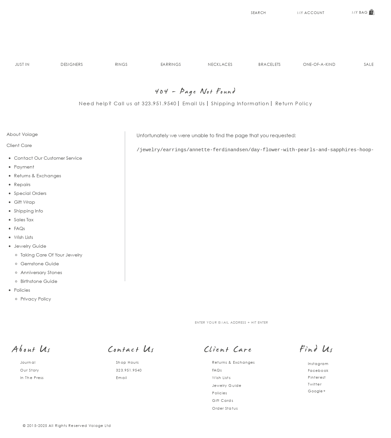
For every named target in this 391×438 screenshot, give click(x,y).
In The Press (32, 377)
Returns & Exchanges (37, 175)
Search (258, 12)
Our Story (29, 370)
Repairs (22, 184)
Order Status (225, 408)
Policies (22, 290)
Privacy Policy (36, 298)
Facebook (318, 370)
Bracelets (269, 64)
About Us (31, 350)
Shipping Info (28, 210)
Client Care (228, 350)
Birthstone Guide (39, 281)
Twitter (315, 384)
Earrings (171, 64)
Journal (28, 362)
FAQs (19, 228)
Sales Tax (24, 219)
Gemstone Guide (40, 263)
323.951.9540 (159, 103)
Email (121, 377)
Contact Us (131, 350)
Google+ (317, 391)
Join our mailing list (149, 322)
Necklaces (220, 64)
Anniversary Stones (41, 272)
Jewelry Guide (30, 246)
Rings (121, 64)
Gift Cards (222, 400)
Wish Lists (23, 237)
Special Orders (30, 193)
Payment (24, 166)
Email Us (193, 103)
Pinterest (317, 377)
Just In (22, 64)
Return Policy (293, 103)
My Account (310, 12)
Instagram (318, 363)
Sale (369, 64)
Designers (72, 64)
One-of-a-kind (319, 64)
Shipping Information (240, 103)
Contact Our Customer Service (48, 158)
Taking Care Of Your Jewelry (51, 254)
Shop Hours (127, 362)
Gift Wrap (24, 202)
